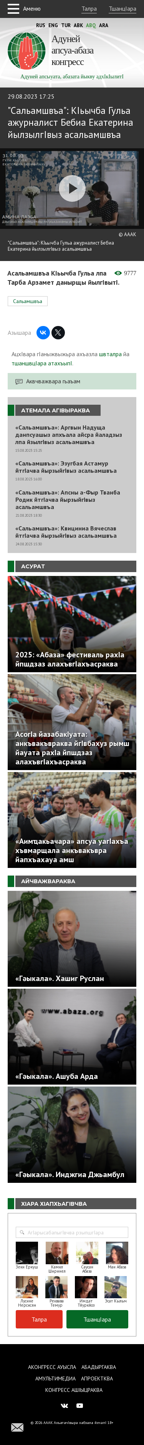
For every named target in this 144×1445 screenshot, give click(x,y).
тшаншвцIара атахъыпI (42, 363)
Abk (78, 25)
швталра (110, 354)
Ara (103, 25)
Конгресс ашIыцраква (74, 1390)
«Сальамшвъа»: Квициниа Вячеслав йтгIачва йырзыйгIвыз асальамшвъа (66, 532)
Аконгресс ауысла (52, 1367)
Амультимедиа (55, 1378)
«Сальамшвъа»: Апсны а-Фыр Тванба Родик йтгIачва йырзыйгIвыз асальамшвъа (67, 500)
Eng (53, 25)
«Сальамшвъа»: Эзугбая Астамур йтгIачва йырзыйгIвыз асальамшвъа (66, 467)
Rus (40, 25)
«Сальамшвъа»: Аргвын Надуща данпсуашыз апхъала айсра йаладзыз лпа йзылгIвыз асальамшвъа (68, 435)
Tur (66, 25)
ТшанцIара (122, 8)
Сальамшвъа (27, 301)
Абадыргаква (98, 1367)
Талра (89, 8)
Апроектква (97, 1378)
